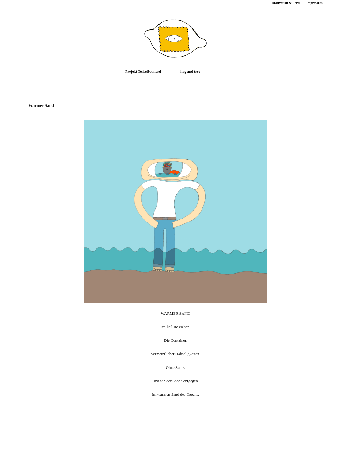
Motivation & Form (286, 3)
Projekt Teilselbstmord (143, 71)
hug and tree (190, 71)
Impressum (314, 3)
